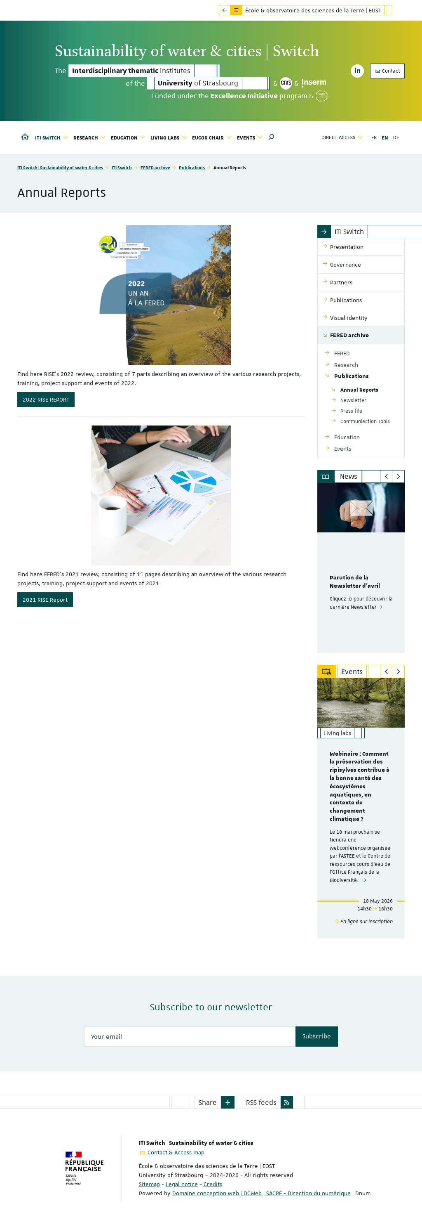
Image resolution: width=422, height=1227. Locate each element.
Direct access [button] (342, 137)
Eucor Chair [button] (212, 137)
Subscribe (316, 1036)
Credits (213, 1184)
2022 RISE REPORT (46, 399)
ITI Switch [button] (51, 137)
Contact (387, 71)
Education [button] (128, 137)
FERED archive (155, 167)
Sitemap (149, 1184)
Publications (192, 167)
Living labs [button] (168, 137)
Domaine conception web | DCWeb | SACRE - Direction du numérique (261, 1193)
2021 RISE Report (45, 599)
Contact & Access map (176, 1152)
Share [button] (208, 1102)
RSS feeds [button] (261, 1102)
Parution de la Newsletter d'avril (355, 582)
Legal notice (182, 1184)
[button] (271, 137)
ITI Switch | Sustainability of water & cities (60, 167)
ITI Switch (122, 167)
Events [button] (250, 137)
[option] (361, 568)
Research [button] (89, 137)
